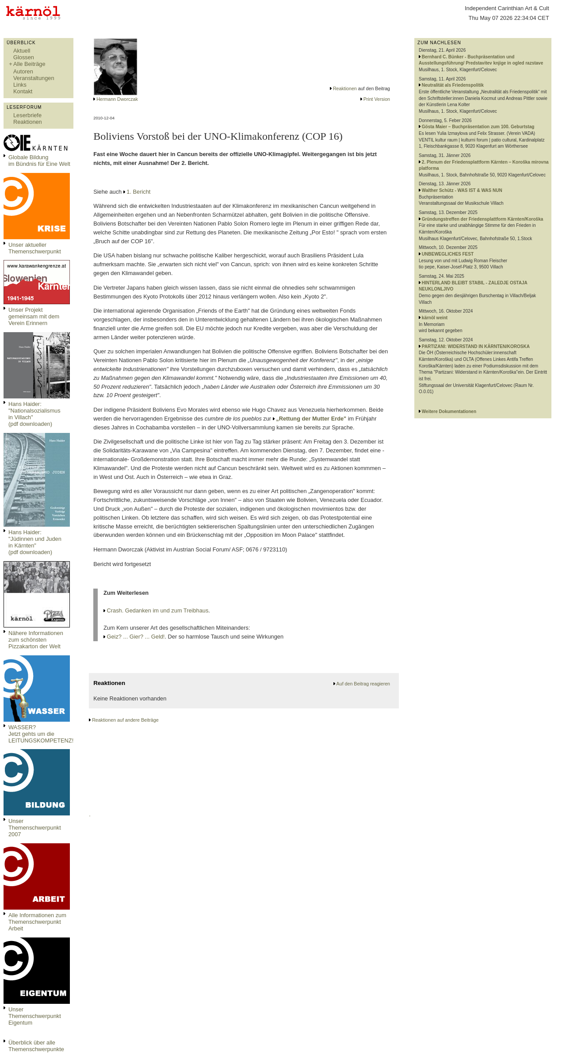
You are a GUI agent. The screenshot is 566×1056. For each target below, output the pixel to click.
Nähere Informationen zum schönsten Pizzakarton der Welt (35, 640)
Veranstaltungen (33, 78)
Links (20, 84)
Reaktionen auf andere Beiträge (125, 720)
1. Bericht (138, 191)
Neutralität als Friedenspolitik (453, 85)
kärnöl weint (434, 317)
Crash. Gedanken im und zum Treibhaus (158, 610)
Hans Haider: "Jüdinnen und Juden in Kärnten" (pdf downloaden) (34, 542)
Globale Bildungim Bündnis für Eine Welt (39, 160)
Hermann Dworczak (117, 99)
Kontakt (22, 91)
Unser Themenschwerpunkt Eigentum (34, 1016)
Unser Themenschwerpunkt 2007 (34, 828)
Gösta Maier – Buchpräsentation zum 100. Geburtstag (478, 126)
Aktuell (21, 50)
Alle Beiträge (29, 64)
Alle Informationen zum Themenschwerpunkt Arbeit (37, 922)
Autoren (23, 71)
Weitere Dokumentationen (449, 411)
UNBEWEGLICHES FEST (448, 254)
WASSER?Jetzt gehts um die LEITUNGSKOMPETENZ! (40, 734)
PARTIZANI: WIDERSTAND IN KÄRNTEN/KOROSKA (476, 346)
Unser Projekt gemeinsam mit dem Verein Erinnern (33, 316)
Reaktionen (27, 122)
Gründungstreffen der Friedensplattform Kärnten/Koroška (482, 219)
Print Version (376, 99)
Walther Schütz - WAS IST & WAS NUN (462, 190)
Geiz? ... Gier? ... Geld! (136, 636)
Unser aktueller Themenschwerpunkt (34, 248)
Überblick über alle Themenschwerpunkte (36, 1045)
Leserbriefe (27, 115)
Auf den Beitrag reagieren (363, 683)
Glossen (23, 57)
